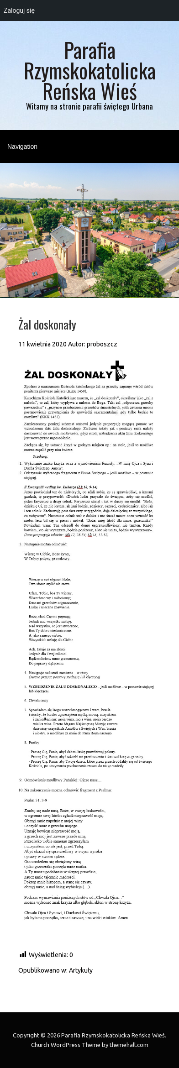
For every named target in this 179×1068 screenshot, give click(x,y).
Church (40, 1045)
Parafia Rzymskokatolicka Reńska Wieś (90, 70)
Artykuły (81, 970)
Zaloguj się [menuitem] (19, 10)
